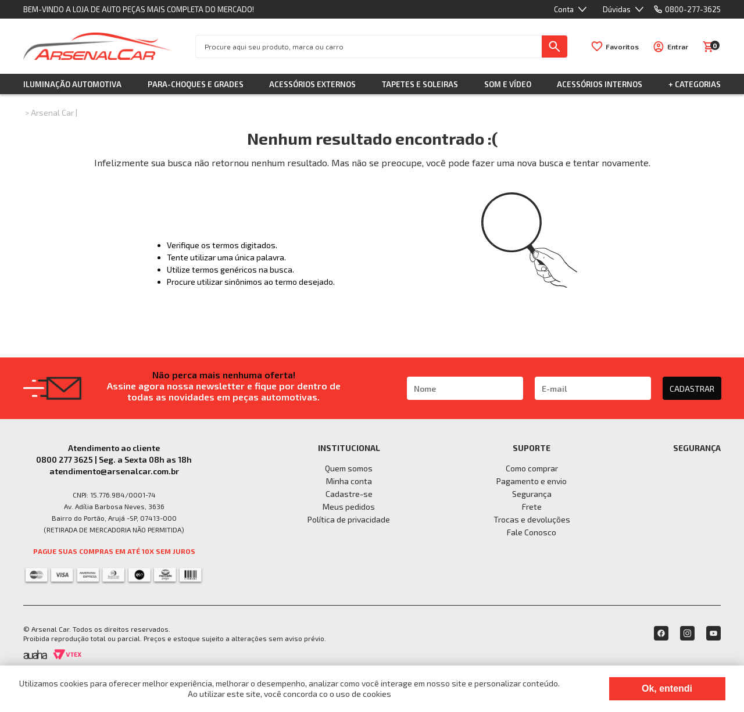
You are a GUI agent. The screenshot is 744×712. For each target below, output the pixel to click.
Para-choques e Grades (196, 84)
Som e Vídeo (507, 84)
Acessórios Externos (312, 84)
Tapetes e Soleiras (420, 84)
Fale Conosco (531, 532)
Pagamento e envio (531, 481)
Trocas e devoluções (531, 519)
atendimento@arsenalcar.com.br (114, 471)
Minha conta (349, 481)
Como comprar (532, 468)
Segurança (532, 494)
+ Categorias (694, 84)
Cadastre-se (349, 494)
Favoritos (622, 46)
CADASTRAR (692, 388)
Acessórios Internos (599, 84)
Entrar (677, 46)
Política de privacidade (348, 519)
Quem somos (349, 468)
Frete (532, 506)
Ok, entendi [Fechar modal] (667, 688)
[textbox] (369, 46)
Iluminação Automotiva (72, 84)
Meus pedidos (349, 506)
